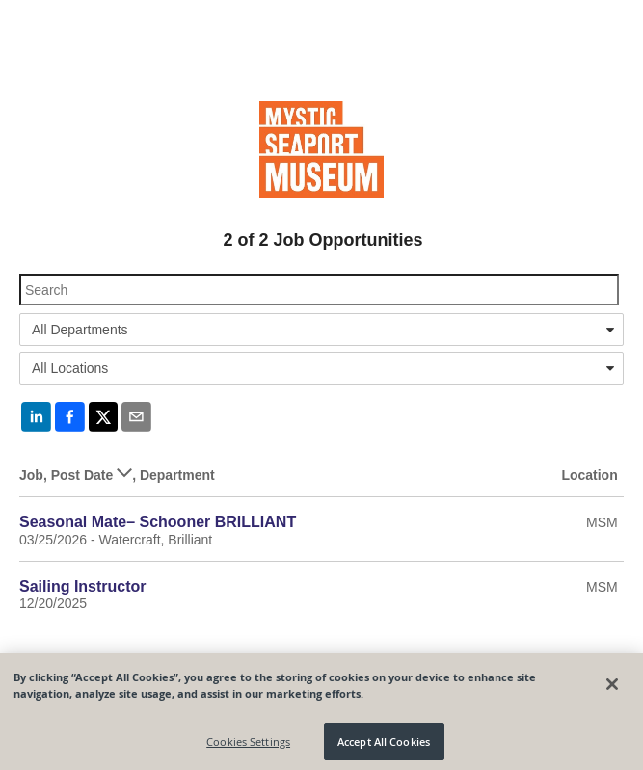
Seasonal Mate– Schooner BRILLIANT (157, 522)
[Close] (612, 689)
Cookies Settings (248, 746)
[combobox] (321, 329)
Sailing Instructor (83, 586)
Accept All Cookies (383, 746)
